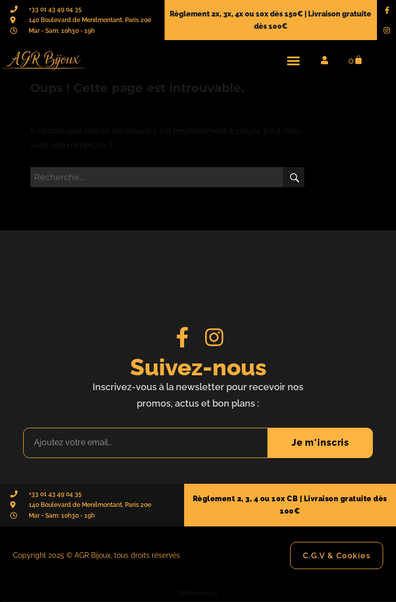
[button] (293, 60)
